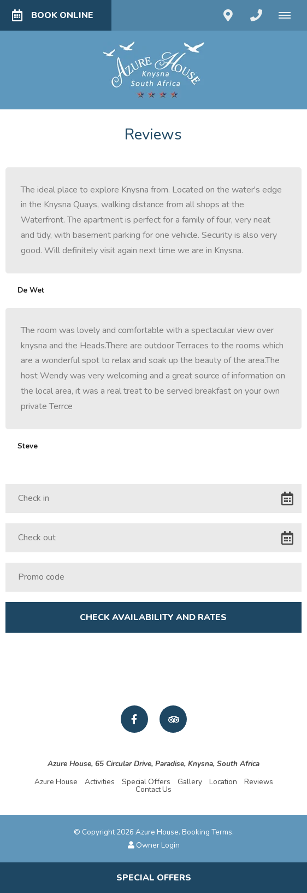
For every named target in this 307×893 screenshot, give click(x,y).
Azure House (56, 782)
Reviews (258, 782)
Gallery (190, 782)
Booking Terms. (208, 832)
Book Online (52, 15)
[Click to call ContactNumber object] (256, 15)
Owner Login (154, 845)
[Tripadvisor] (173, 719)
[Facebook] (134, 719)
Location (223, 782)
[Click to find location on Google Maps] (228, 15)
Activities (100, 782)
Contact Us (153, 789)
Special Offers (146, 782)
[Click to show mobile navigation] (288, 15)
